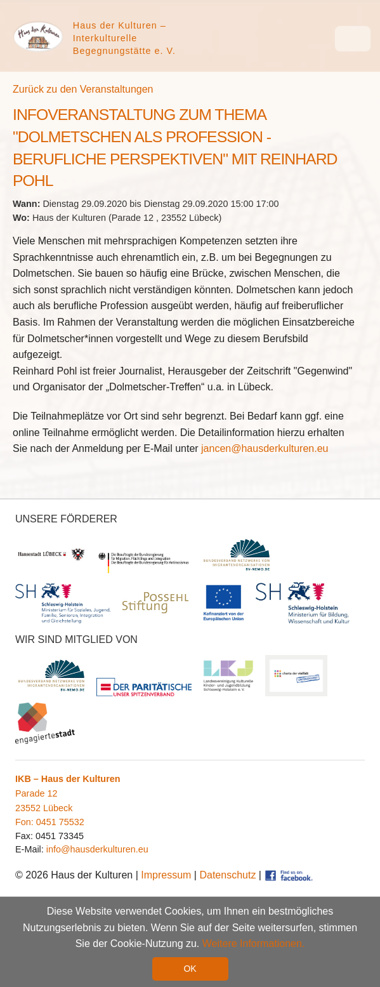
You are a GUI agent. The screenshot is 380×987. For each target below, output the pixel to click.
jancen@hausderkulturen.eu (264, 448)
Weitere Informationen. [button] (253, 943)
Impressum (166, 875)
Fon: (25, 822)
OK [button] (189, 969)
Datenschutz (227, 875)
